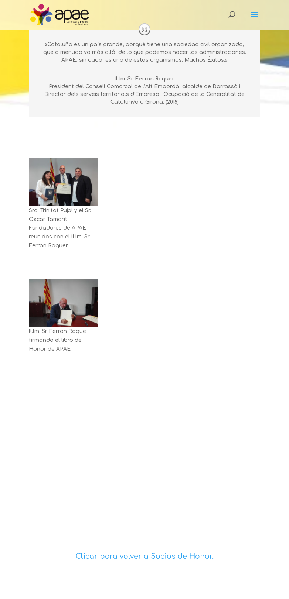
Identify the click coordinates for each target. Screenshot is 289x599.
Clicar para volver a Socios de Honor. (145, 556)
